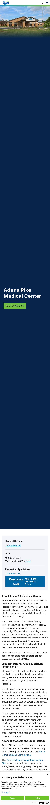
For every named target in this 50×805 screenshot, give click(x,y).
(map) (28, 561)
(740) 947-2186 (15, 306)
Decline (37, 798)
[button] (41, 2)
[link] (19, 2)
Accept (12, 798)
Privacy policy (6, 792)
